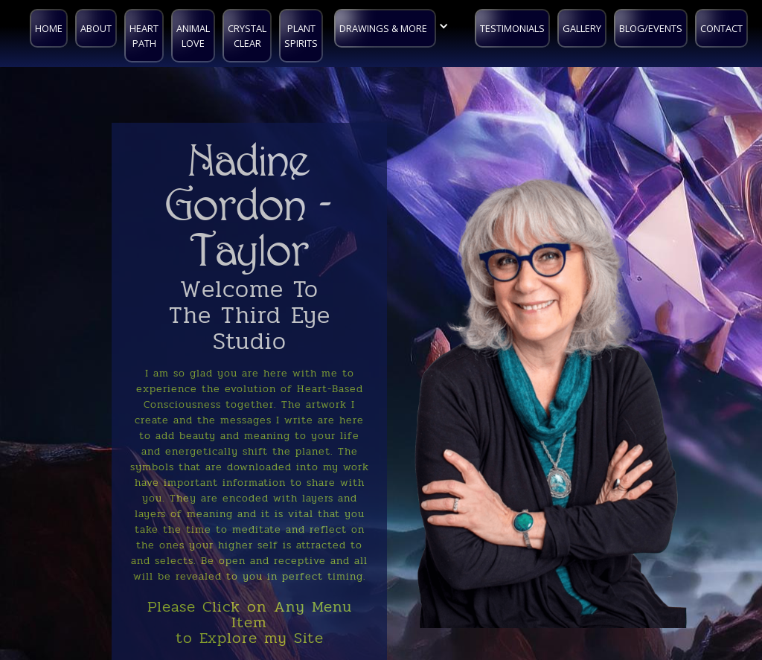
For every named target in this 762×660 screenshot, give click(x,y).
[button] (395, 26)
